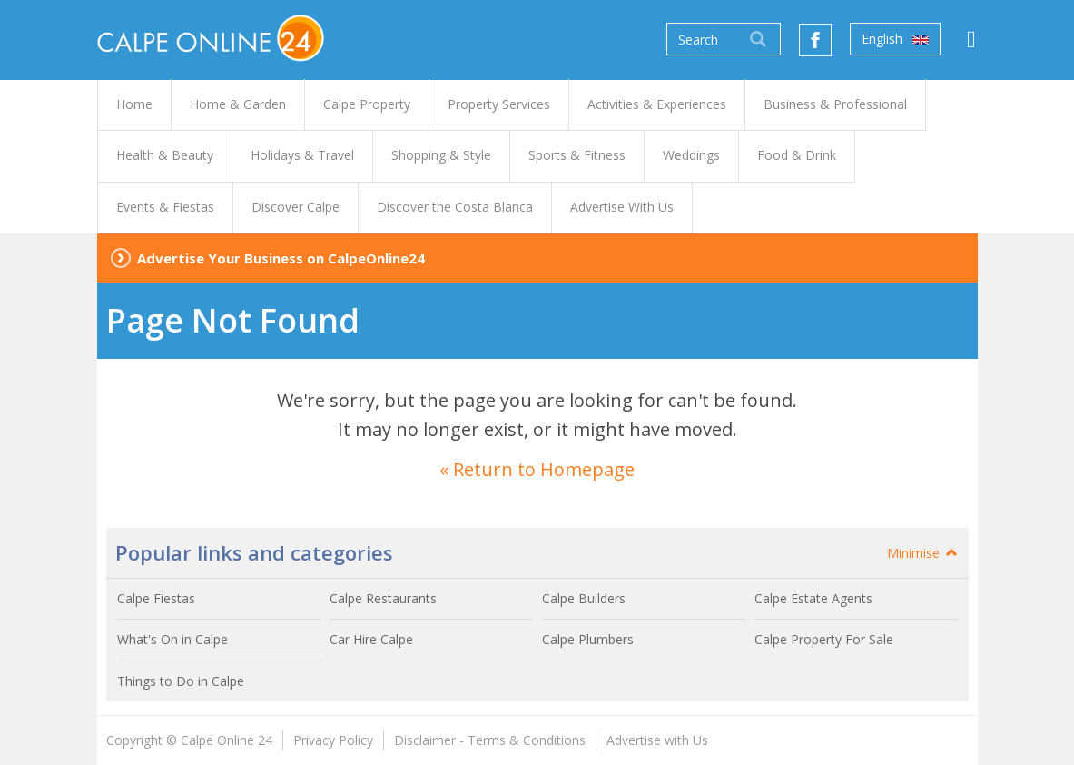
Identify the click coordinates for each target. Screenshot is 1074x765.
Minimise (923, 552)
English (895, 39)
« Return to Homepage (537, 469)
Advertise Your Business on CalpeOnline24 (281, 258)
